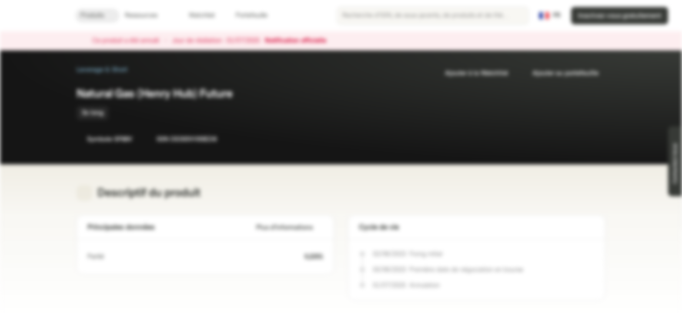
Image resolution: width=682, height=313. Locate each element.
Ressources (146, 15)
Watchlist (196, 15)
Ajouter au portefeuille (560, 73)
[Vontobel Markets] (37, 15)
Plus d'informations (289, 227)
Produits (97, 15)
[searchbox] (432, 15)
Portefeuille (246, 15)
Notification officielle (300, 40)
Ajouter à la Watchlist (471, 73)
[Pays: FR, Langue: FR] (549, 15)
